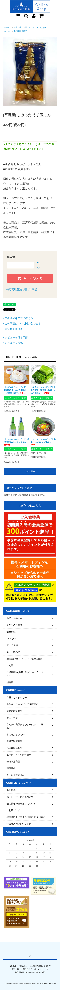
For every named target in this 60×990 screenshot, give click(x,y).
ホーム (7, 27)
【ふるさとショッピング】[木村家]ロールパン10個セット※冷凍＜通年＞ (16, 390)
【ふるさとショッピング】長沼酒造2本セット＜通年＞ (16, 442)
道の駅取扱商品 (20, 31)
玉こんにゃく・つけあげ (35, 27)
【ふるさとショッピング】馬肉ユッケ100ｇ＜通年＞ (43, 442)
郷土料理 (17, 27)
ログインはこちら (30, 505)
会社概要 (12, 966)
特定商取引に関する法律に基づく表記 (30, 972)
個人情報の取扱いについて (40, 966)
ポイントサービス (41, 969)
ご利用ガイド (26, 969)
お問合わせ (23, 966)
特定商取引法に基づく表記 (21, 289)
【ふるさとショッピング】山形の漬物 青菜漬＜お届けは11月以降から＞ (43, 390)
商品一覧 (15, 969)
